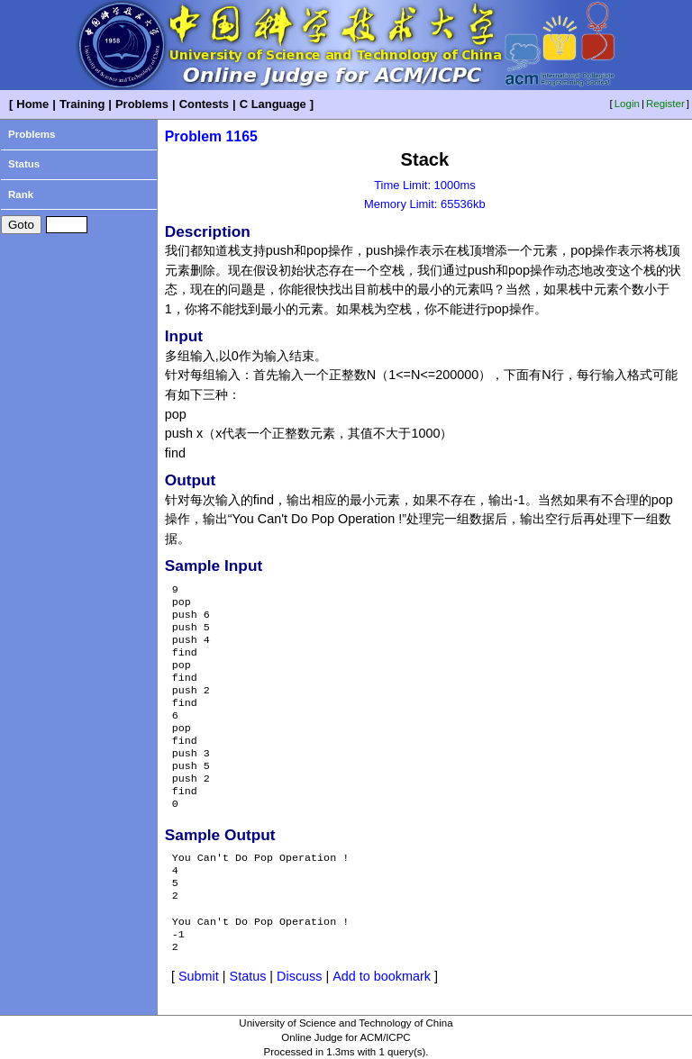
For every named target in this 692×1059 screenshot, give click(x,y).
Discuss (299, 976)
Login (627, 103)
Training (82, 104)
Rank (20, 194)
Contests (204, 104)
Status (24, 163)
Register (665, 103)
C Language (273, 104)
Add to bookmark (381, 976)
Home (32, 104)
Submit (198, 976)
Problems (141, 104)
